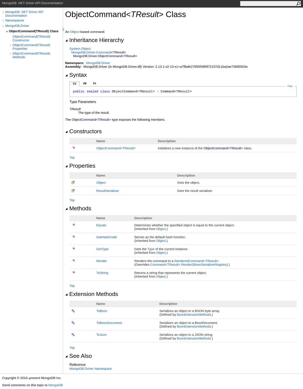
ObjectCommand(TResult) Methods (31, 55)
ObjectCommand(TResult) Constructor (31, 38)
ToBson (101, 311)
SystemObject (80, 48)
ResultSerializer (107, 191)
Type (151, 249)
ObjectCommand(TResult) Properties (31, 46)
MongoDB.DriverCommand (91, 52)
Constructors (83, 131)
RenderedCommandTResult (196, 261)
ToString (102, 273)
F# (94, 83)
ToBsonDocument (109, 323)
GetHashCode (106, 237)
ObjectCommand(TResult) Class (33, 31)
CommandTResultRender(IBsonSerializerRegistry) (189, 264)
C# (74, 83)
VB (85, 83)
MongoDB (55, 385)
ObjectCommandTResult (116, 148)
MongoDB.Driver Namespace (90, 368)
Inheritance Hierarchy (94, 40)
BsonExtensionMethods (194, 314)
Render (101, 261)
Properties (80, 165)
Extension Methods (91, 294)
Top (72, 157)
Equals (101, 225)
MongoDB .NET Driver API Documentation (24, 13)
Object (74, 32)
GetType (102, 249)
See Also (78, 356)
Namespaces (14, 20)
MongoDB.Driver (17, 25)
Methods (78, 208)
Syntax (76, 75)
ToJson (101, 334)
